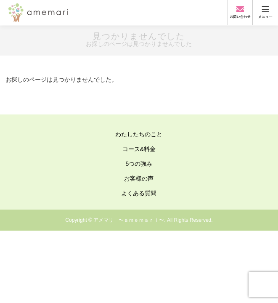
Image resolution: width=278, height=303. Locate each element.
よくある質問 (138, 193)
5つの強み (139, 163)
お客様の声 (139, 178)
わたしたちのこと (138, 134)
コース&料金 (139, 149)
